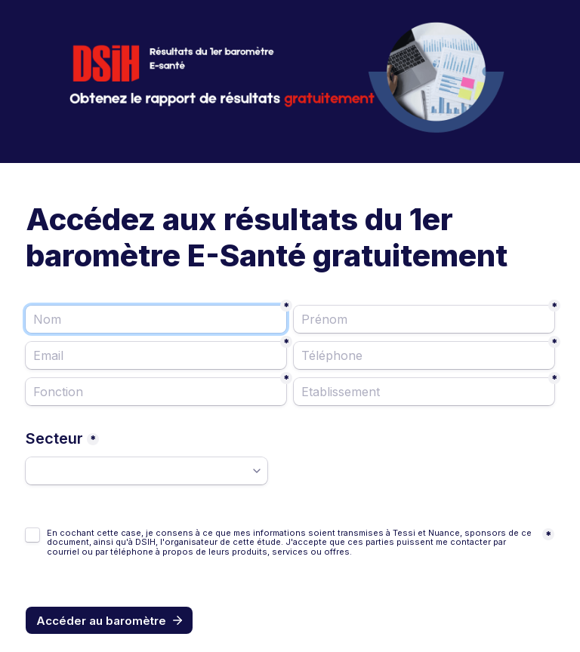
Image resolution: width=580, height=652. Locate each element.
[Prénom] (424, 319)
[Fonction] (156, 391)
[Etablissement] (424, 391)
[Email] (156, 355)
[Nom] (156, 319)
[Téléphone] (424, 355)
